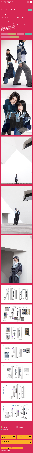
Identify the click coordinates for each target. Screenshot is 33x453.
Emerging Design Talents (6, 2)
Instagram (8, 448)
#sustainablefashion (14, 36)
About (2, 448)
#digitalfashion (4, 34)
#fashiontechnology (5, 36)
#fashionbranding (12, 34)
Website (20, 448)
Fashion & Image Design (12, 8)
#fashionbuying (20, 34)
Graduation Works (4, 8)
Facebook (15, 448)
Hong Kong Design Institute (7, 1)
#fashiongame (28, 34)
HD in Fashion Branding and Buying (24, 8)
